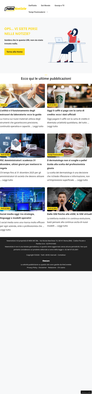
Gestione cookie (86, 392)
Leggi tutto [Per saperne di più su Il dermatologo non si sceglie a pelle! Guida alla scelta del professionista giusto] (82, 180)
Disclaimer (43, 267)
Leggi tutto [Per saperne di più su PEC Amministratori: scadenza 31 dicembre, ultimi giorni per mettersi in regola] (7, 180)
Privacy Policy (32, 267)
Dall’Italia (33, 5)
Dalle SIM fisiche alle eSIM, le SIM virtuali (69, 214)
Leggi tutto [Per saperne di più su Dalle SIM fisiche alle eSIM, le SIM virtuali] (62, 225)
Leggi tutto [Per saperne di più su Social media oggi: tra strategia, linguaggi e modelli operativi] (5, 229)
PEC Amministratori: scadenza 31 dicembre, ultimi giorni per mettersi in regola (21, 164)
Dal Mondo (45, 5)
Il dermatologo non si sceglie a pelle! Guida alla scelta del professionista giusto (67, 164)
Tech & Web (52, 105)
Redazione (52, 267)
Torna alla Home (15, 51)
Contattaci (62, 255)
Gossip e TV (59, 5)
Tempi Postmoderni (39, 12)
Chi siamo (61, 267)
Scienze (4, 105)
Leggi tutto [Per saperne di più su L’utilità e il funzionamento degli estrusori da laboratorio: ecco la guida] (38, 126)
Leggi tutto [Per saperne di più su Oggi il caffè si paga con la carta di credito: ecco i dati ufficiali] (52, 126)
